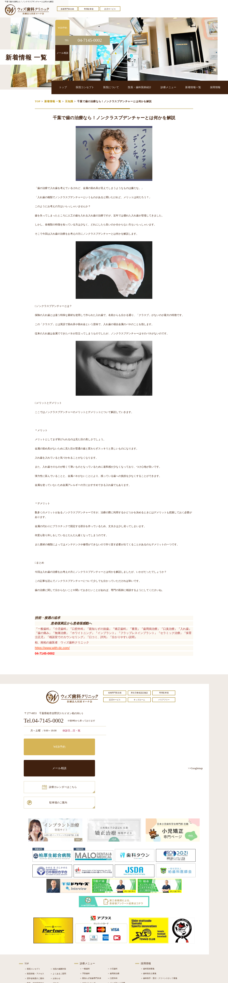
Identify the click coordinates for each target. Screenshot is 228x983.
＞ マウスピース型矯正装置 (119, 956)
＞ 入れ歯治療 (86, 951)
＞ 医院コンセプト (32, 927)
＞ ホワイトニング (87, 941)
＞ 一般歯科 (85, 927)
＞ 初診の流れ (30, 951)
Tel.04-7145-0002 (43, 721)
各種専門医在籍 (67, 9)
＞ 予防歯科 (85, 932)
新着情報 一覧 (52, 101)
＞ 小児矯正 (112, 951)
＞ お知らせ (55, 937)
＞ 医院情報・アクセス (34, 932)
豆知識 (69, 101)
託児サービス (110, 9)
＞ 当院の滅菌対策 (58, 927)
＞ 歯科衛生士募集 (148, 932)
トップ (72, 87)
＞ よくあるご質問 (58, 932)
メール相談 (86, 743)
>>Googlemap (195, 768)
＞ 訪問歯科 (112, 960)
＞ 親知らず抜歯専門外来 (90, 937)
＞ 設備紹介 (30, 946)
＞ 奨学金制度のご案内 (34, 937)
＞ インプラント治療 (116, 941)
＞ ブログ (54, 942)
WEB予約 (44, 743)
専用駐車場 (88, 9)
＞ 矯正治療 (112, 946)
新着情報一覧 (195, 87)
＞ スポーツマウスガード (90, 956)
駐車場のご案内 (86, 757)
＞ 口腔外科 (112, 937)
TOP (37, 101)
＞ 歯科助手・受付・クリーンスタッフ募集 (159, 937)
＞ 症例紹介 (55, 946)
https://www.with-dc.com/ (52, 648)
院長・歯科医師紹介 (144, 87)
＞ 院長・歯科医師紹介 (34, 942)
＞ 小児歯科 (112, 927)
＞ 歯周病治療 (113, 932)
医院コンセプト (92, 87)
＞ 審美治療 (85, 946)
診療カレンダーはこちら (47, 757)
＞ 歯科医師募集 (148, 927)
